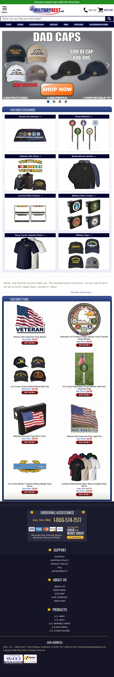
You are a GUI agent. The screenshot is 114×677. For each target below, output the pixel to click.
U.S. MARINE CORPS (59, 623)
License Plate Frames (29, 195)
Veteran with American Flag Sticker (29, 337)
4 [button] (66, 101)
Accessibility (60, 571)
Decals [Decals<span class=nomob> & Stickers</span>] (54, 24)
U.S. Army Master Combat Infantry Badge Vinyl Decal (30, 485)
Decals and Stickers (29, 116)
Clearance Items (98, 24)
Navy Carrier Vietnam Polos (29, 235)
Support (60, 556)
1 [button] (48, 101)
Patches (78, 24)
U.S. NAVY (59, 620)
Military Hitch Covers (82, 195)
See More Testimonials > (81, 292)
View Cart (60, 601)
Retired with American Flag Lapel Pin (84, 436)
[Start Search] (109, 18)
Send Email (59, 590)
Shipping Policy (59, 560)
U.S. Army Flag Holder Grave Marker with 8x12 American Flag (84, 387)
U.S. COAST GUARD (59, 630)
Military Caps (82, 235)
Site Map (60, 593)
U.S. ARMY (59, 616)
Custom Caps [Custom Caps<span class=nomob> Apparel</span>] (36, 24)
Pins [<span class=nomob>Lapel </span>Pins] (66, 24)
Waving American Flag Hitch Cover (30, 436)
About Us (59, 586)
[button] (4, 10)
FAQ (59, 567)
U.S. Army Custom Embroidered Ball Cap (30, 386)
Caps (8, 24)
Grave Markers (82, 116)
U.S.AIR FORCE (59, 627)
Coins (20, 24)
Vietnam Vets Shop (29, 156)
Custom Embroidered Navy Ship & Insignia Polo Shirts (84, 485)
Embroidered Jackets (83, 156)
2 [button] (54, 101)
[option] (57, 65)
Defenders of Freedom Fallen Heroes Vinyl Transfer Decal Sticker (84, 338)
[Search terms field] (53, 18)
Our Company (59, 597)
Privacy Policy (59, 564)
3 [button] (60, 101)
